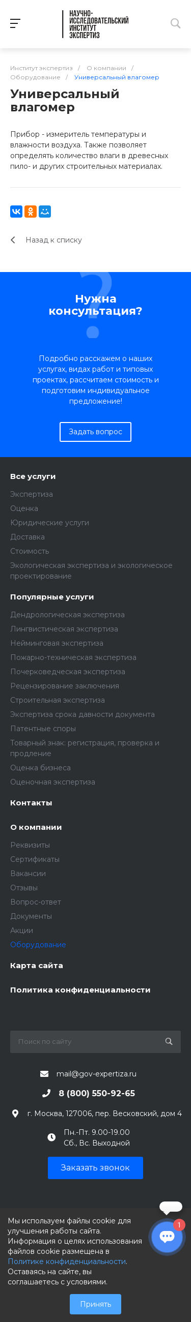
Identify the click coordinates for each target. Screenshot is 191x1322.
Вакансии (28, 873)
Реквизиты (30, 845)
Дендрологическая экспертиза (67, 614)
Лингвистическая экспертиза (64, 629)
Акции (21, 930)
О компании (36, 827)
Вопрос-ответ (35, 902)
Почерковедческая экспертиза (67, 671)
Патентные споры (43, 728)
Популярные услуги (52, 597)
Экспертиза (31, 494)
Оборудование (38, 944)
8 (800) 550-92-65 (97, 1093)
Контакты (31, 803)
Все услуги (33, 476)
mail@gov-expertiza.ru (97, 1073)
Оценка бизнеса (40, 767)
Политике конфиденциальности (67, 1261)
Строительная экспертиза (57, 700)
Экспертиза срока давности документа (82, 714)
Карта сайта (36, 966)
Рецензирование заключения (64, 685)
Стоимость (29, 551)
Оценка (24, 508)
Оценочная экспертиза (52, 782)
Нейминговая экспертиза (56, 643)
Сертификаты (35, 859)
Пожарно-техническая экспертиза (73, 657)
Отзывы (24, 887)
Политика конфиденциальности (80, 990)
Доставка (27, 537)
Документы (31, 916)
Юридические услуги (49, 522)
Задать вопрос (95, 431)
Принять (95, 1304)
